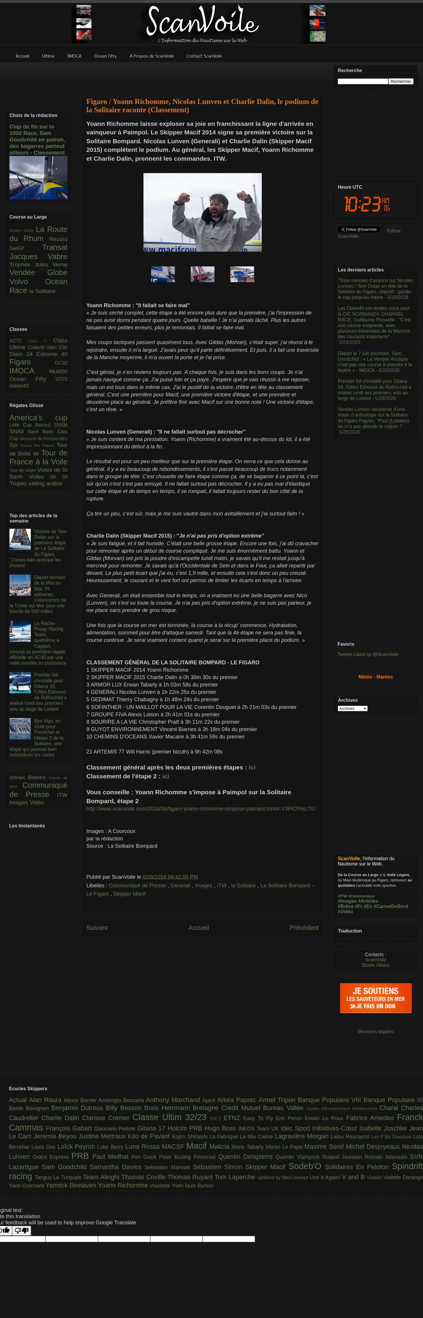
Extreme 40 (51, 354)
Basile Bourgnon (30, 1108)
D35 (63, 347)
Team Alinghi (102, 1177)
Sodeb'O (306, 1166)
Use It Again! (326, 1177)
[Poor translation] (21, 1231)
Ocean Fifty (32, 379)
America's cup (38, 418)
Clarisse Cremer (107, 1118)
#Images (347, 901)
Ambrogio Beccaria (122, 1100)
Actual (19, 1100)
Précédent (304, 927)
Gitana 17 (152, 1128)
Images (204, 886)
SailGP (25, 248)
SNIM (18, 431)
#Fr (358, 906)
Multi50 (58, 371)
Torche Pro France (38, 445)
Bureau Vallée (284, 1108)
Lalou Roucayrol (351, 1137)
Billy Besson (125, 1108)
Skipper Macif (129, 894)
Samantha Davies (117, 1167)
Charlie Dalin (61, 1118)
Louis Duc (44, 1147)
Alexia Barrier (81, 1100)
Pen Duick (145, 1157)
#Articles (368, 901)
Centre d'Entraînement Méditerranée (343, 1108)
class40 (19, 386)
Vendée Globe (38, 272)
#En (368, 906)
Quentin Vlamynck (299, 1157)
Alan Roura (46, 1100)
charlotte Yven (167, 1186)
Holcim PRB (185, 1128)
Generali (181, 886)
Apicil (209, 1100)
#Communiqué (361, 896)
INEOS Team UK (259, 1129)
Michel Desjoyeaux (374, 1146)
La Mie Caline (257, 1137)
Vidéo (37, 802)
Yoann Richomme (124, 1185)
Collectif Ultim (43, 347)
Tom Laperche (235, 1177)
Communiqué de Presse (138, 886)
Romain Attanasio (387, 1157)
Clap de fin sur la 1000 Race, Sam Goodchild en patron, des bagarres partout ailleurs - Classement (37, 139)
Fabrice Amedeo (371, 1118)
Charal (390, 1108)
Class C (40, 341)
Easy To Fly (259, 1118)
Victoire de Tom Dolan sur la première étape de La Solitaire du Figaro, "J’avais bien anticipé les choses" (38, 548)
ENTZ (217, 1118)
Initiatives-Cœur (335, 1128)
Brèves (38, 777)
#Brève (345, 906)
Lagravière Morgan (303, 1136)
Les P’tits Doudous (392, 1136)
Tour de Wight (23, 470)
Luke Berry (111, 1147)
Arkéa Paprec (238, 1100)
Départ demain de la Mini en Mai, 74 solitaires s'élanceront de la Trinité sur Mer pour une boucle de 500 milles (37, 594)
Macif (197, 1146)
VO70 (61, 379)
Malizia (220, 1146)
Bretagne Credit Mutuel (228, 1108)
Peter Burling (176, 1157)
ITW (222, 886)
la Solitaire (244, 886)
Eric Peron (290, 1118)
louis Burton (199, 1186)
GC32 (61, 362)
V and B (354, 1177)
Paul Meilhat (111, 1156)
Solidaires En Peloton (358, 1167)
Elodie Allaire (376, 965)
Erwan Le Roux (325, 1118)
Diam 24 (22, 354)
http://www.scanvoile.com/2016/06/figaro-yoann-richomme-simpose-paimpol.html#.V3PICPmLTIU (201, 809)
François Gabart (70, 1128)
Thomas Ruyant (190, 1177)
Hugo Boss (221, 1128)
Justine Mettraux (102, 1136)
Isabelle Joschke (384, 1128)
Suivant (97, 927)
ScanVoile (375, 959)
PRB (81, 1156)
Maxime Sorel (325, 1146)
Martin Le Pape (285, 1147)
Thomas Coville (144, 1177)
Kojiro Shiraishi (190, 1137)
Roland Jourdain (343, 1157)
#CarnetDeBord (391, 906)
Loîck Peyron (77, 1146)
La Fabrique (224, 1137)
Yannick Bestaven (72, 1185)
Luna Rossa (143, 1146)
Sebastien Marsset (169, 1167)
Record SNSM (51, 424)
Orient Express (52, 1157)
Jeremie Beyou (55, 1136)
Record (58, 239)
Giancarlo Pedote (116, 1129)
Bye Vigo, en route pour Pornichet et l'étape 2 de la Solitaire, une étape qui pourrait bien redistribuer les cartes (36, 737)
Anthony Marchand (174, 1100)
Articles (18, 777)
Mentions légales (375, 1031)
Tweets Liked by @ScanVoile (368, 654)
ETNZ (233, 1118)
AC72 (18, 340)
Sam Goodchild (66, 1167)
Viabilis (375, 1177)
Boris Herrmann (168, 1108)
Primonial (205, 1157)
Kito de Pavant (150, 1136)
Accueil (198, 927)
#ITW (342, 896)
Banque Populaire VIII (331, 1100)
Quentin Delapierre (246, 1156)
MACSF (174, 1146)
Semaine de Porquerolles (43, 438)
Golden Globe (22, 230)
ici (252, 767)
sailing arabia (45, 483)
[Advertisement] (202, 76)
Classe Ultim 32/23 (171, 1117)
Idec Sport (296, 1128)
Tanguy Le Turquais (59, 1177)
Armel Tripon (278, 1100)
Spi (14, 445)
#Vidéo (345, 911)
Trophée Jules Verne (38, 264)
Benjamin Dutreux (78, 1108)
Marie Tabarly (249, 1147)
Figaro (32, 362)
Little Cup (22, 424)
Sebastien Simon (219, 1167)
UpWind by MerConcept (283, 1177)
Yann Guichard (27, 1186)
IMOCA (29, 371)
